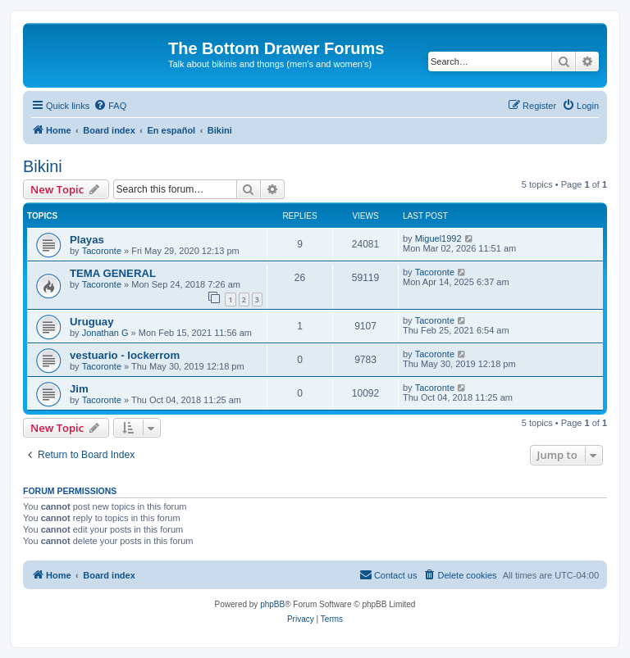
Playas (87, 240)
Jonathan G (105, 333)
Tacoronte (101, 251)
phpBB (272, 604)
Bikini (42, 166)
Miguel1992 (438, 238)
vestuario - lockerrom (125, 355)
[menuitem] (110, 106)
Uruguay (92, 321)
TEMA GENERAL (113, 273)
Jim (79, 389)
